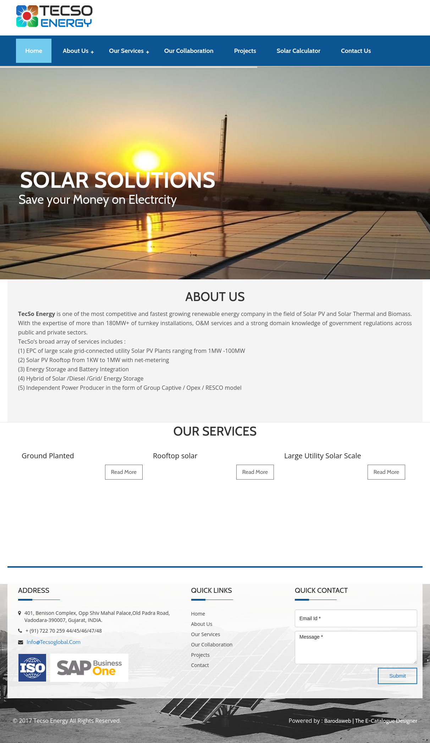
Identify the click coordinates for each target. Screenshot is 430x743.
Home (33, 51)
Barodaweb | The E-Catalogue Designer (370, 720)
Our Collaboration (189, 51)
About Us (75, 51)
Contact (200, 665)
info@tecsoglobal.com (54, 642)
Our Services (126, 51)
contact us (356, 51)
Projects (245, 51)
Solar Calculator (298, 51)
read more (124, 472)
